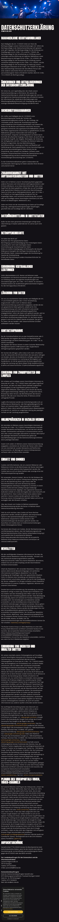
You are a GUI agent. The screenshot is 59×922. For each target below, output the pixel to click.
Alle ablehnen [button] (13, 915)
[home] (15, 7)
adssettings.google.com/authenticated (14, 725)
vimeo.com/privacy (23, 809)
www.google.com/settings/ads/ (14, 734)
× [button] (22, 888)
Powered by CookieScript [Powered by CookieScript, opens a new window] (13, 918)
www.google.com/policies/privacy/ (28, 732)
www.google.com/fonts (29, 717)
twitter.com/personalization (33, 775)
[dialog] (13, 903)
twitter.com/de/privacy (8, 775)
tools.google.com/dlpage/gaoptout (12, 834)
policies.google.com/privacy (26, 723)
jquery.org (17, 838)
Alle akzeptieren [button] (13, 912)
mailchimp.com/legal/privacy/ (20, 622)
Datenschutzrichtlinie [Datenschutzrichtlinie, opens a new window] (8, 909)
